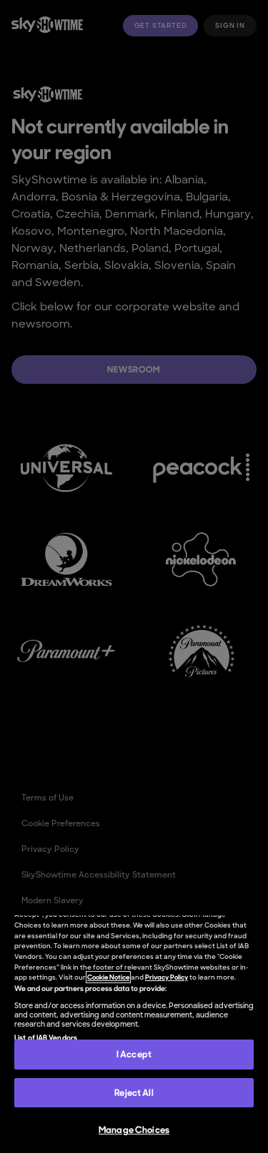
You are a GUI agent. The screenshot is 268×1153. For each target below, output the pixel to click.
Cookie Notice (108, 977)
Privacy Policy (166, 977)
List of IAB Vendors (45, 1037)
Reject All (133, 1093)
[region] (134, 1034)
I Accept (134, 1054)
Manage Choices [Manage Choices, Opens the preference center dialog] (134, 1130)
